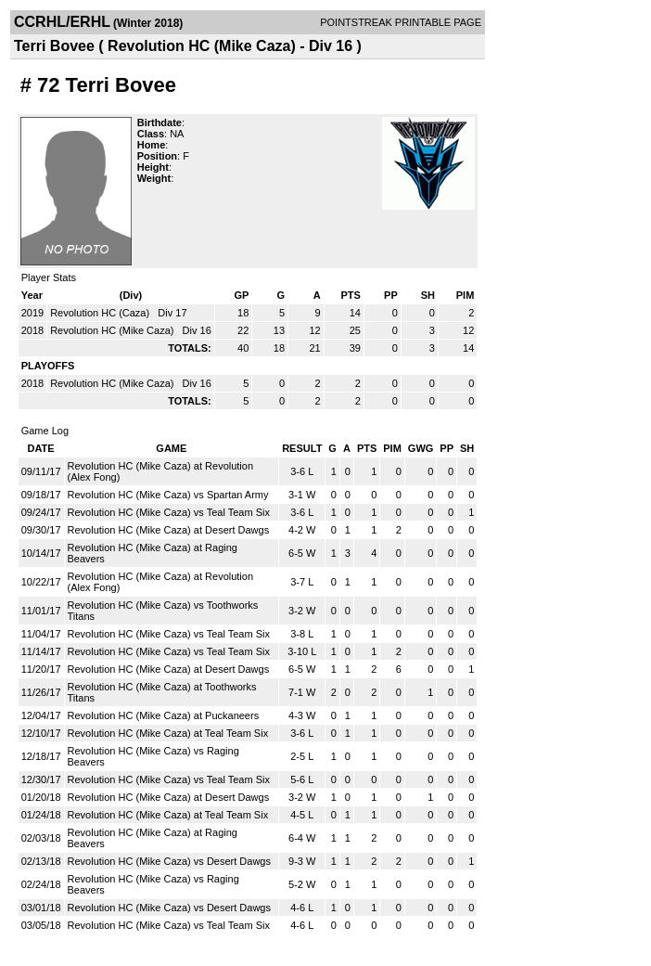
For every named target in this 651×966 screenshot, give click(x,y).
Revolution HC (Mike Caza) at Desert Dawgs (169, 529)
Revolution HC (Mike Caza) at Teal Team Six (168, 733)
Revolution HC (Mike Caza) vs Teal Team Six (169, 512)
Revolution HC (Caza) (101, 312)
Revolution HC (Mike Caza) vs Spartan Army (168, 494)
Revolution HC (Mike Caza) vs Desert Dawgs (169, 861)
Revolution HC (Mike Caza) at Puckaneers (164, 715)
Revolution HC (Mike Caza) (113, 330)
